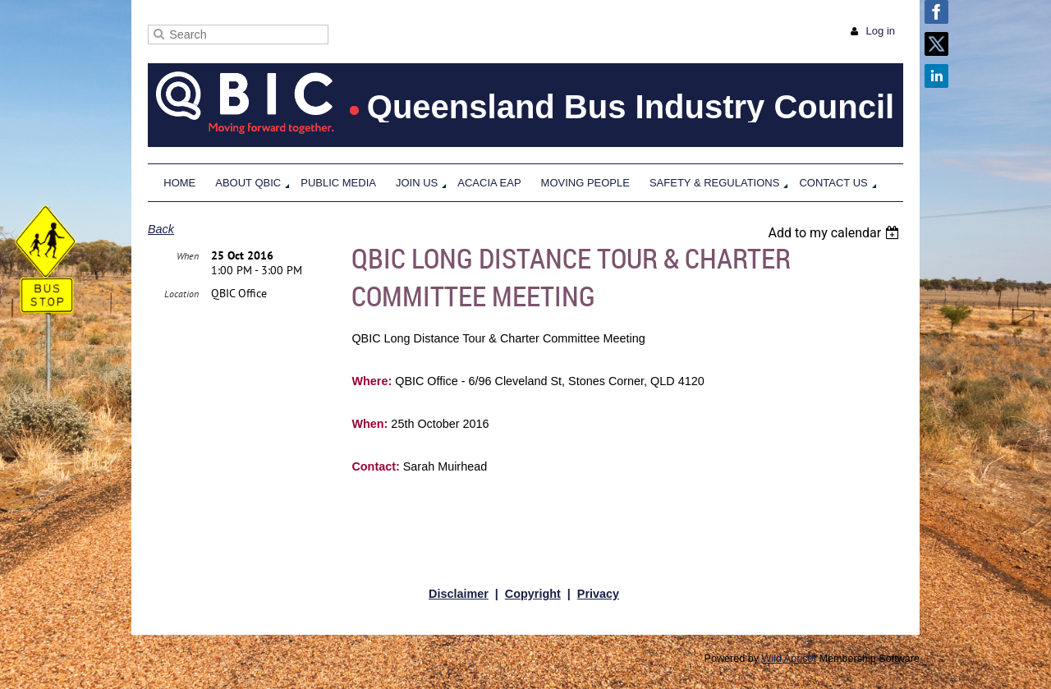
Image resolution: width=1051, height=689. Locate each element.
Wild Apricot (789, 658)
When (188, 256)
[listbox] (835, 233)
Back (161, 229)
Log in (880, 31)
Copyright (533, 593)
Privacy (598, 593)
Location (181, 293)
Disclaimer (459, 593)
